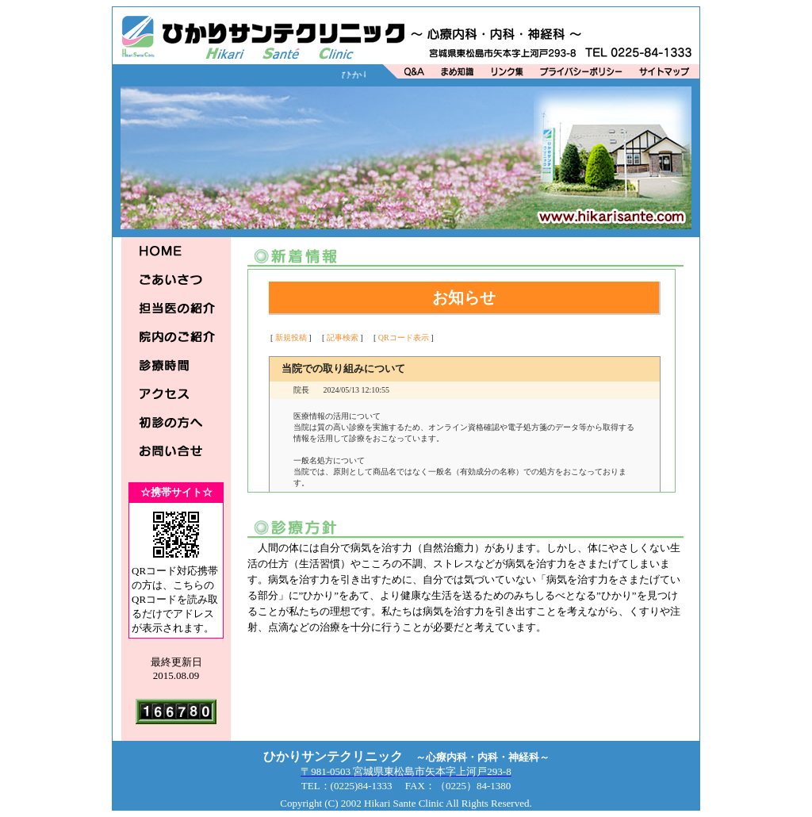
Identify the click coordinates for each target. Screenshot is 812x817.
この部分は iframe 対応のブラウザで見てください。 (465, 381)
